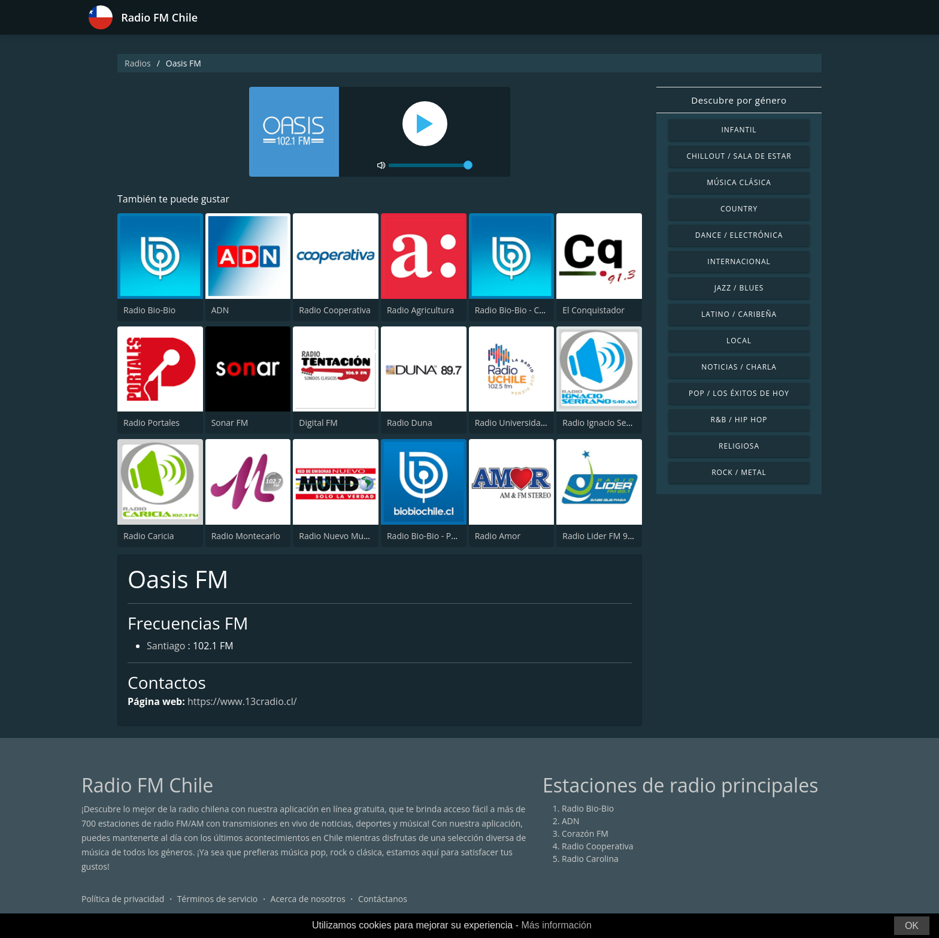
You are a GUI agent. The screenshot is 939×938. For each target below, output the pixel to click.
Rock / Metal (739, 472)
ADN (220, 310)
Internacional (738, 261)
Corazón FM (585, 833)
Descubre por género (738, 100)
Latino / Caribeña (739, 314)
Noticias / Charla (739, 367)
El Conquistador (593, 310)
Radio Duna (409, 422)
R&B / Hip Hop (739, 419)
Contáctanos (382, 898)
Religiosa (739, 446)
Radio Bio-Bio (149, 310)
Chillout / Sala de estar (738, 156)
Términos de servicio (217, 898)
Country (739, 209)
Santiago (166, 645)
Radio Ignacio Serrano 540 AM (620, 422)
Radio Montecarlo (245, 535)
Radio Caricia (148, 535)
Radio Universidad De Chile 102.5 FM (546, 422)
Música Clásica (739, 182)
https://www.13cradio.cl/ (242, 701)
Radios (138, 63)
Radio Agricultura (420, 310)
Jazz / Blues (739, 288)
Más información (556, 925)
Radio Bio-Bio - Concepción (527, 310)
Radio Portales (151, 422)
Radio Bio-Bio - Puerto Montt (442, 535)
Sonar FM (230, 422)
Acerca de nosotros (308, 898)
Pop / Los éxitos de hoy (739, 393)
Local (739, 340)
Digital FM (318, 422)
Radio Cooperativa (334, 310)
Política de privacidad (122, 898)
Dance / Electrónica (739, 235)
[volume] (430, 165)
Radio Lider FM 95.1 (600, 535)
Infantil (738, 130)
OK (912, 926)
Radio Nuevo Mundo (338, 535)
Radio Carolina (590, 858)
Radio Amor (498, 535)
